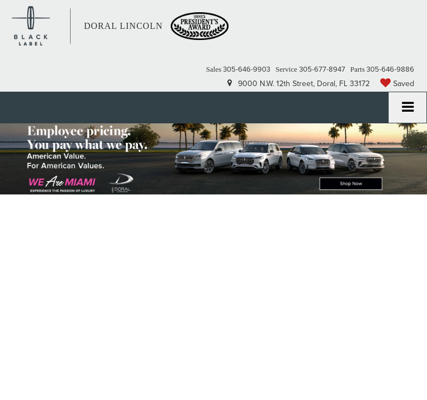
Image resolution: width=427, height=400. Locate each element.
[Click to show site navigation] (407, 107)
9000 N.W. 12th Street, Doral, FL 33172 (298, 83)
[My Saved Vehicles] (397, 83)
